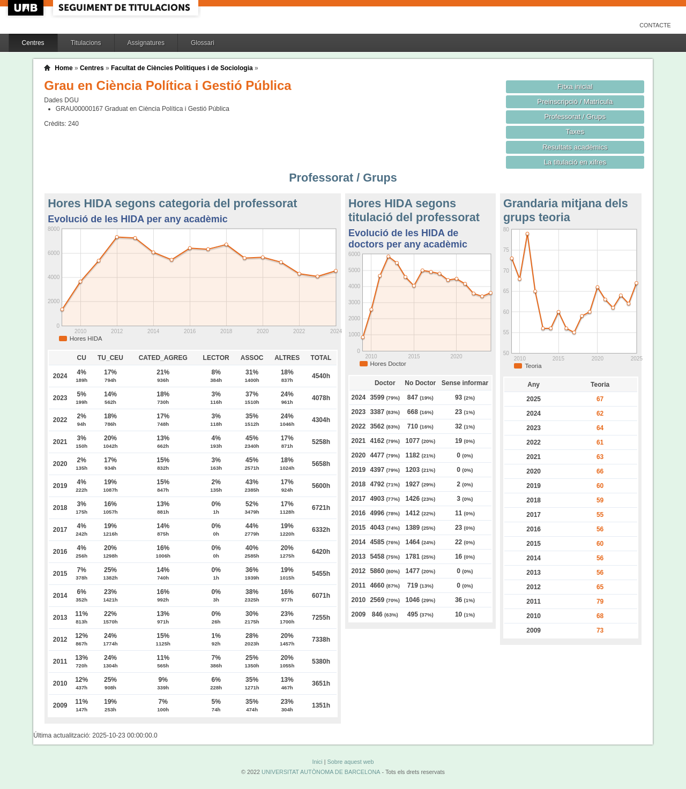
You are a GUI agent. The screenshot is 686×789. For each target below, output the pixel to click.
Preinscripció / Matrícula (575, 101)
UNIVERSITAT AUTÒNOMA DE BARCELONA (321, 772)
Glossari (202, 43)
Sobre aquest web (350, 761)
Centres (33, 43)
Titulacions (86, 43)
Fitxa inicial (574, 86)
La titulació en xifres (574, 162)
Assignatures (146, 43)
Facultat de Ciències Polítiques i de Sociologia (182, 68)
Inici (317, 761)
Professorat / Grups (575, 116)
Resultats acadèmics (575, 147)
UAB (26, 8)
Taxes (575, 131)
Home (63, 68)
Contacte (655, 25)
